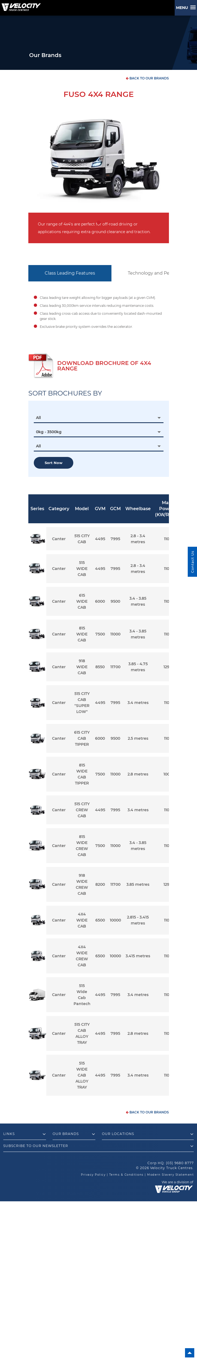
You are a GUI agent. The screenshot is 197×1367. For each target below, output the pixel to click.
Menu (183, 7)
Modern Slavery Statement (170, 1174)
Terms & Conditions (126, 1174)
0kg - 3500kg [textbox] (49, 431)
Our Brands (74, 1134)
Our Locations (148, 1134)
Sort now (53, 462)
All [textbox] (38, 417)
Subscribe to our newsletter (98, 1146)
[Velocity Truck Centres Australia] (20, 5)
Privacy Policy (93, 1174)
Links (24, 1134)
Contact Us (192, 562)
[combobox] (98, 417)
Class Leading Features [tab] (70, 273)
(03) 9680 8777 (180, 1163)
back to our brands (147, 78)
